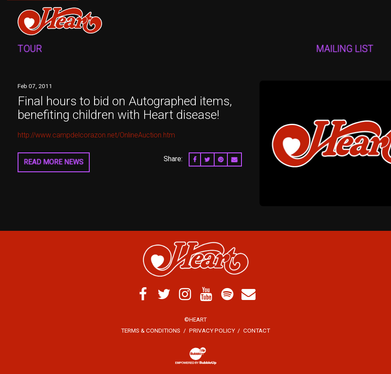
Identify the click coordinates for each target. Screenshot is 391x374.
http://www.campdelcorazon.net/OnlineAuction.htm (96, 135)
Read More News (54, 162)
